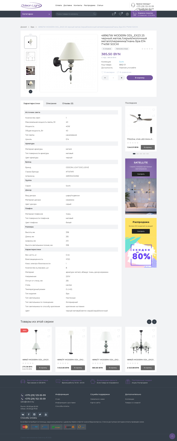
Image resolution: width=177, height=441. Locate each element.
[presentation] (149, 321)
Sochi (121, 62)
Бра (32, 27)
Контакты (78, 5)
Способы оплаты (62, 406)
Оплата (58, 5)
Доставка (67, 5)
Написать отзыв (122, 49)
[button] (134, 153)
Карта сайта (95, 403)
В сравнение (124, 72)
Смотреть (140, 174)
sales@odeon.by (27, 402)
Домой (24, 27)
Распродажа (89, 5)
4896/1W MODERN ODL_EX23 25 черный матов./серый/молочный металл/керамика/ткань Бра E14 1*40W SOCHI (88, 27)
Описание (51, 103)
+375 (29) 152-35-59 (33, 399)
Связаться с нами (97, 399)
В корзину (139, 78)
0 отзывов (107, 49)
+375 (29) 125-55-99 (145, 6)
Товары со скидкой (132, 403)
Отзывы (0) (67, 103)
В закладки (107, 72)
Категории (27, 14)
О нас (57, 399)
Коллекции (129, 399)
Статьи (100, 5)
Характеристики (32, 103)
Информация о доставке (65, 403)
